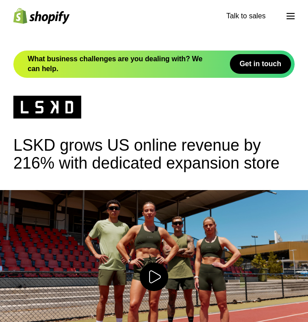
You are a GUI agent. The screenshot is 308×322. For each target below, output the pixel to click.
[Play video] (154, 277)
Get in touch (260, 64)
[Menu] (290, 16)
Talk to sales (246, 16)
